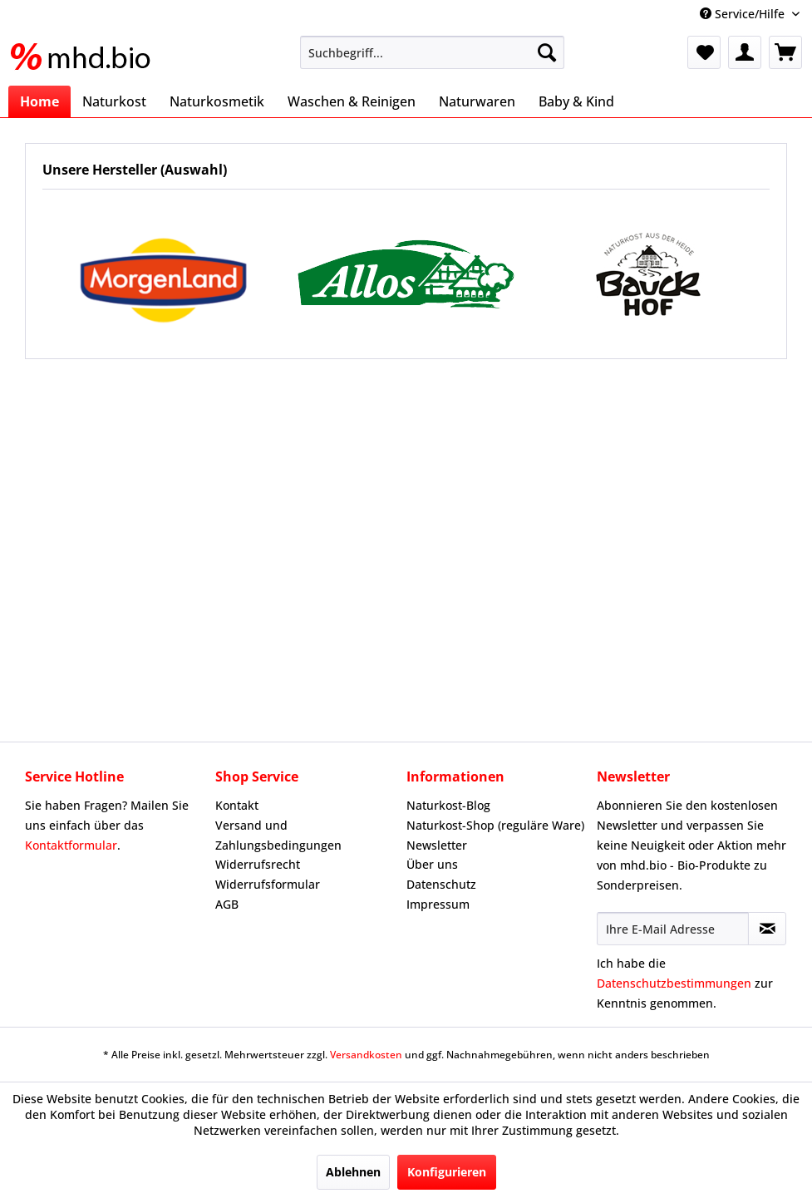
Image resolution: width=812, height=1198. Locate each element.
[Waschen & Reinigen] (351, 101)
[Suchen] (546, 52)
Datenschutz (441, 884)
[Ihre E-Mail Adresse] (673, 928)
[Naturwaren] (477, 101)
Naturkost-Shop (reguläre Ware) (495, 825)
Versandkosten (366, 1055)
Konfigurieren (446, 1172)
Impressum (438, 904)
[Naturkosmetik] (217, 101)
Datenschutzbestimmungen (674, 983)
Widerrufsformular (267, 884)
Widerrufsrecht (257, 864)
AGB (227, 904)
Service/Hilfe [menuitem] (744, 14)
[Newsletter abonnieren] (767, 928)
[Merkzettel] (704, 52)
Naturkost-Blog (448, 805)
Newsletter (436, 845)
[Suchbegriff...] (432, 52)
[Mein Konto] (744, 52)
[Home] (39, 101)
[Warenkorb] (785, 52)
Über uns (432, 864)
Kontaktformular (71, 845)
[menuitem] (432, 52)
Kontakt (236, 805)
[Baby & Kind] (576, 101)
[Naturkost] (114, 101)
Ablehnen (353, 1172)
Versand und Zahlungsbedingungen (278, 835)
